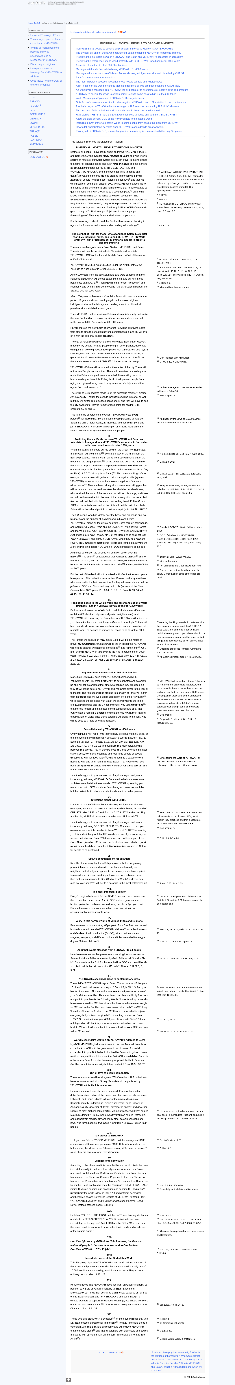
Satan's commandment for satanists (95, 77)
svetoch (36, 3)
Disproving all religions (42, 64)
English (37, 23)
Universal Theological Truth (45, 35)
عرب (32, 110)
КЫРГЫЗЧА (36, 144)
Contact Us (37, 157)
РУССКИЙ (35, 105)
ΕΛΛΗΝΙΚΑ (36, 140)
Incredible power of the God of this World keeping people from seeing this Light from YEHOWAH (128, 123)
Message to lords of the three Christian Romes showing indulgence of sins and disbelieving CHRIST (130, 73)
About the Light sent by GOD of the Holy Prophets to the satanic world (114, 118)
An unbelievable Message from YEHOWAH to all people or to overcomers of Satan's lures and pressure (132, 90)
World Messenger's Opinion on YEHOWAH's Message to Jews (110, 98)
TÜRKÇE (35, 131)
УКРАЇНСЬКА (37, 127)
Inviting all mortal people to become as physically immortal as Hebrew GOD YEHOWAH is (124, 48)
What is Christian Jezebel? (165, 1363)
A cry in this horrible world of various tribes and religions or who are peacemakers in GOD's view (128, 85)
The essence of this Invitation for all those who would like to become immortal (118, 110)
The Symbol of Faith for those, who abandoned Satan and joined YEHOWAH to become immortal (128, 52)
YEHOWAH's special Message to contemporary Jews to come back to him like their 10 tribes (126, 94)
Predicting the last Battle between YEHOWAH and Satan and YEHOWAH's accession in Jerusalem (129, 57)
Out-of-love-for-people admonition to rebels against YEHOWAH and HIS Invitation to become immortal (131, 102)
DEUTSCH (35, 118)
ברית (32, 97)
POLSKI (34, 135)
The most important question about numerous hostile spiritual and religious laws (119, 81)
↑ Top (102, 1352)
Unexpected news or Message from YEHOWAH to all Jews (46, 72)
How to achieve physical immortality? (171, 1352)
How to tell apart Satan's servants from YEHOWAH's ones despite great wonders (120, 127)
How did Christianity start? (187, 1359)
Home (30, 23)
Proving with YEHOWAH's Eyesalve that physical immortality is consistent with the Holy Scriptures (129, 131)
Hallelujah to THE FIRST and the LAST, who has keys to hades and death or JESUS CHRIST (126, 114)
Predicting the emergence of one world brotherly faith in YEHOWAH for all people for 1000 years (128, 61)
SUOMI (34, 123)
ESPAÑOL (35, 101)
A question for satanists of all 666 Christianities (101, 65)
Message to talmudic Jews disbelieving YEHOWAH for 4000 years (112, 69)
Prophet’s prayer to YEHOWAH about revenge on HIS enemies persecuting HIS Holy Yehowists (127, 106)
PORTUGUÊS (37, 114)
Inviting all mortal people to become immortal (93, 32)
